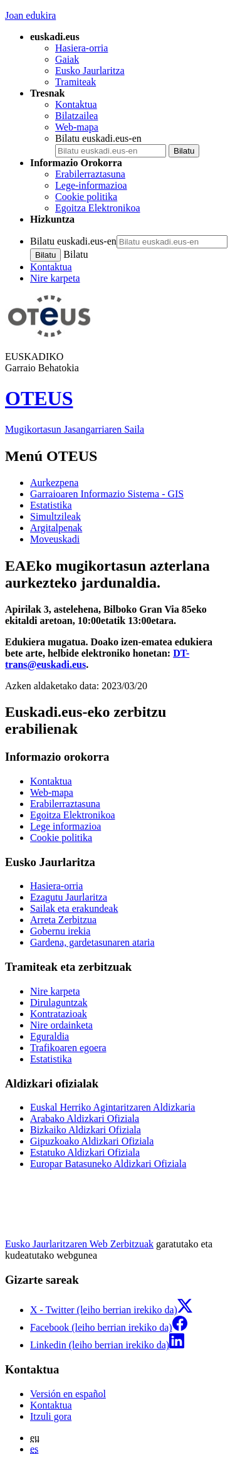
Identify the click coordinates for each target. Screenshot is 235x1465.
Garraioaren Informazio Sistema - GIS (107, 494)
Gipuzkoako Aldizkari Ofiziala (92, 1141)
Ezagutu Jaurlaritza (68, 897)
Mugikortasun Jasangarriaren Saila (74, 429)
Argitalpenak (56, 527)
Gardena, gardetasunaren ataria (92, 942)
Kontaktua (76, 104)
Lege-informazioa (91, 185)
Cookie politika (86, 196)
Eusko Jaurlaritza (90, 70)
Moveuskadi (55, 539)
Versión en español (68, 1393)
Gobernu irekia (60, 931)
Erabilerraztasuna (90, 174)
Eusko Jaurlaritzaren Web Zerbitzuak (79, 1244)
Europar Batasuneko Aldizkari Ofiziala (108, 1163)
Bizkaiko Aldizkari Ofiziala (85, 1129)
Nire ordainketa (61, 1025)
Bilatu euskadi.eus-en (98, 138)
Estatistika (51, 505)
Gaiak (67, 59)
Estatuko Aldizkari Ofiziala (85, 1152)
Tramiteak (75, 82)
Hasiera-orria (81, 48)
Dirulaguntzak (59, 1002)
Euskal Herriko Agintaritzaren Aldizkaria (112, 1107)
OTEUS (39, 398)
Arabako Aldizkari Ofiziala (84, 1118)
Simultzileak (55, 516)
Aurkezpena (54, 482)
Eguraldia (49, 1036)
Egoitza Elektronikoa (97, 208)
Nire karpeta (55, 278)
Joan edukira (30, 15)
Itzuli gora (50, 1416)
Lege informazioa (65, 826)
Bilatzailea (76, 115)
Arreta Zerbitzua (63, 919)
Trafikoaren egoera (68, 1047)
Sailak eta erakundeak (74, 908)
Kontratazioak (58, 1013)
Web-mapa (76, 127)
